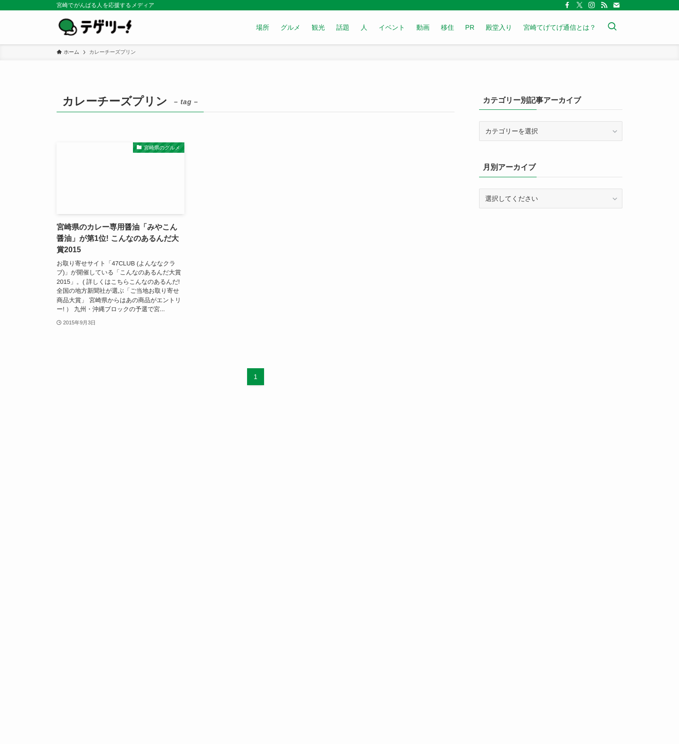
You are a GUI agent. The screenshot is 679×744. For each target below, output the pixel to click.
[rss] (604, 5)
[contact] (616, 5)
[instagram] (592, 5)
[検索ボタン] (612, 27)
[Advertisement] (550, 284)
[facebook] (567, 5)
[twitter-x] (579, 5)
